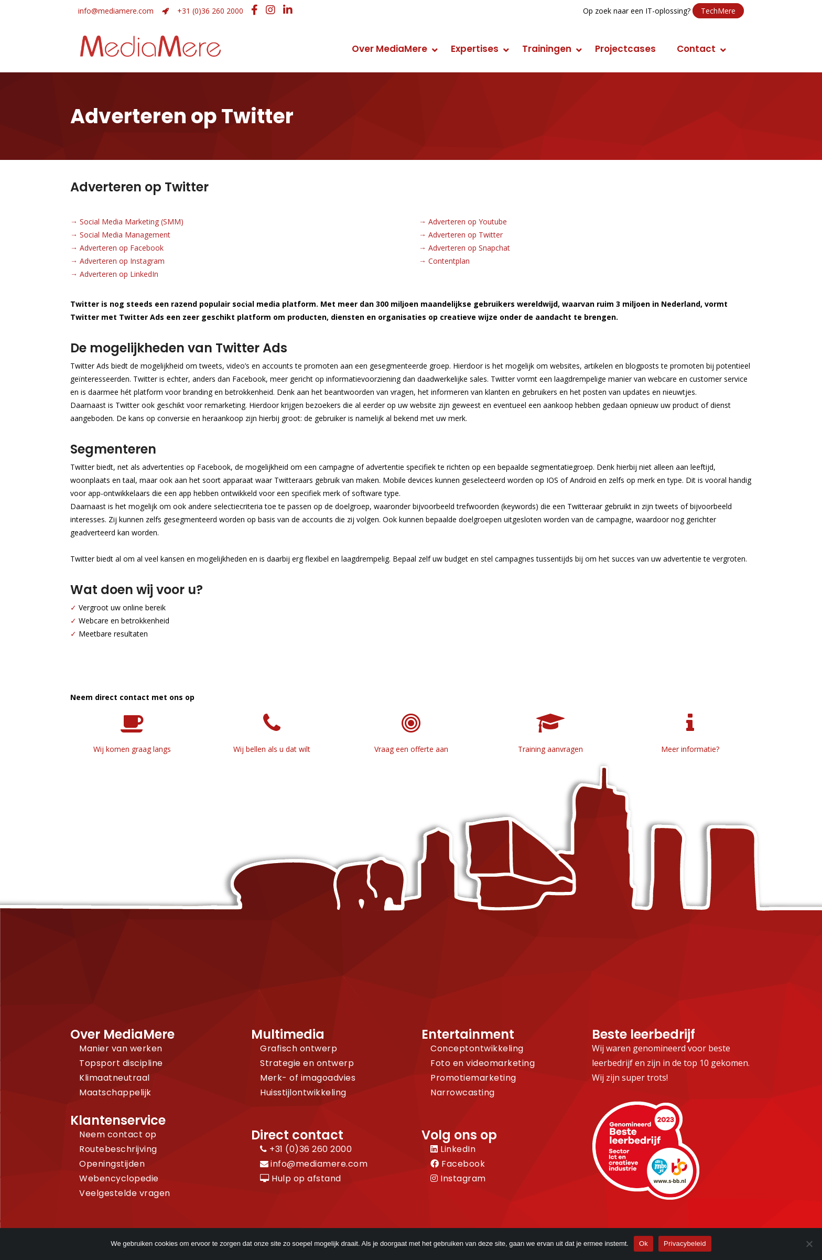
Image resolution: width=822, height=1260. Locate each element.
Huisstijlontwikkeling (303, 1092)
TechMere (718, 11)
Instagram (458, 1178)
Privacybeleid (685, 1243)
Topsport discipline (121, 1063)
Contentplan (449, 261)
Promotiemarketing (473, 1078)
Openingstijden (112, 1164)
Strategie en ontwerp (307, 1063)
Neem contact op (118, 1134)
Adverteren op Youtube (467, 222)
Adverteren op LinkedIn (119, 274)
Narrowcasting (462, 1092)
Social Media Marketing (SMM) (131, 222)
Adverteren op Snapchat (469, 248)
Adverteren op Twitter (465, 235)
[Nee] (809, 1244)
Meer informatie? (690, 749)
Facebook (457, 1164)
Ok (643, 1243)
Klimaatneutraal (114, 1078)
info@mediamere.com (116, 11)
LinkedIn (452, 1149)
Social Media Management (125, 235)
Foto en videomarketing (482, 1063)
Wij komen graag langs (132, 749)
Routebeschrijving (118, 1149)
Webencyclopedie (119, 1178)
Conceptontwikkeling (477, 1048)
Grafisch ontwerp (298, 1048)
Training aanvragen (550, 749)
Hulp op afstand (300, 1178)
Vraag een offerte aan (411, 749)
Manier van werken (121, 1048)
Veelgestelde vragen (124, 1193)
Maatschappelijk (115, 1092)
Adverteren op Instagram (122, 261)
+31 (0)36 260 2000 (210, 11)
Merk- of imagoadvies (307, 1078)
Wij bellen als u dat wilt (271, 749)
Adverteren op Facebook (122, 248)
